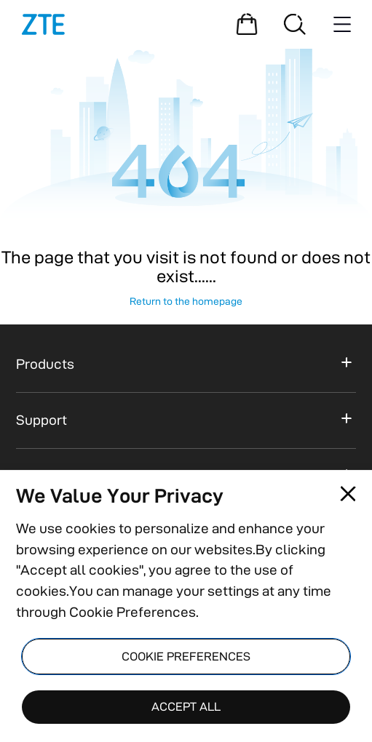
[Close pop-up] (348, 494)
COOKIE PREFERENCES (186, 656)
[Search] (295, 24)
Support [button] (41, 420)
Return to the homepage (186, 301)
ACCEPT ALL (186, 706)
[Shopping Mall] (247, 24)
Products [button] (45, 364)
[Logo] (43, 24)
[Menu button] (342, 24)
